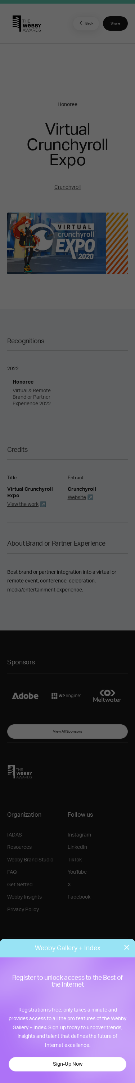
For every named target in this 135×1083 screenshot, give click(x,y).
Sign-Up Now (67, 1064)
